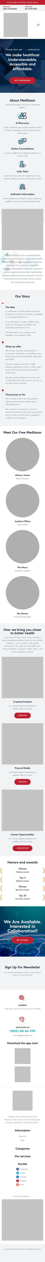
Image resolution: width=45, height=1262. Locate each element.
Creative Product (22, 701)
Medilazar (21, 1249)
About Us (22, 1136)
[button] (23, 80)
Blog (22, 1140)
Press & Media (22, 768)
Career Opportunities (22, 834)
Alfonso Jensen (22, 475)
